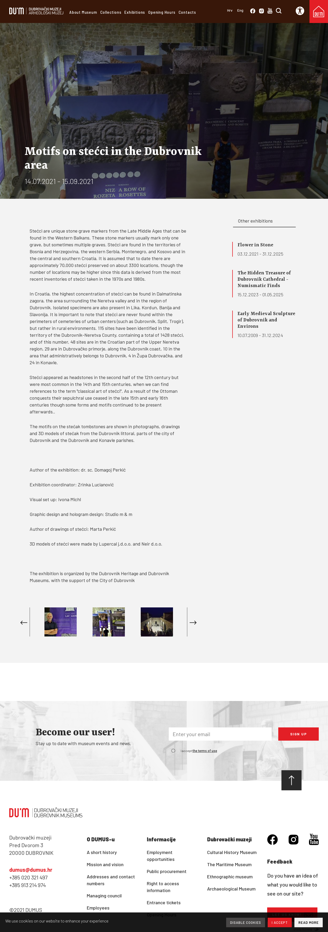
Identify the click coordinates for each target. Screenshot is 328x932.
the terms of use (205, 751)
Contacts (187, 12)
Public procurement (166, 871)
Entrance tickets (164, 902)
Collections (110, 12)
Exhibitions (134, 12)
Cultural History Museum (232, 852)
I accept (199, 751)
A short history (102, 852)
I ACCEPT (280, 922)
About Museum (83, 12)
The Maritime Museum (229, 864)
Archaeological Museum (231, 889)
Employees (98, 908)
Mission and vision (105, 864)
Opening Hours (161, 12)
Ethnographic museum (230, 876)
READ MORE (308, 922)
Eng (240, 10)
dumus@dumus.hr (30, 869)
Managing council (104, 895)
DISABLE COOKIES (245, 922)
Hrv (230, 10)
